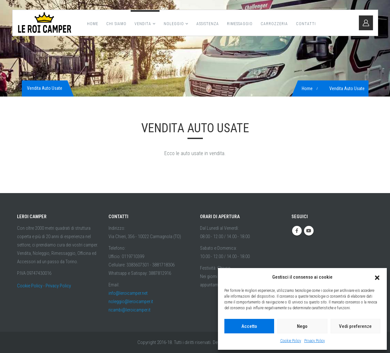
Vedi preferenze (355, 326)
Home (92, 24)
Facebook (297, 231)
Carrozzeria (274, 24)
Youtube (309, 231)
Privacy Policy (314, 341)
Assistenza (207, 24)
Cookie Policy (290, 341)
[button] (377, 277)
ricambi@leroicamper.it (129, 310)
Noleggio (174, 24)
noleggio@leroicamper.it (130, 301)
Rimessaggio (240, 24)
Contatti (306, 24)
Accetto (249, 326)
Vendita (142, 24)
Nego (302, 326)
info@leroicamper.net (128, 293)
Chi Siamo (116, 24)
